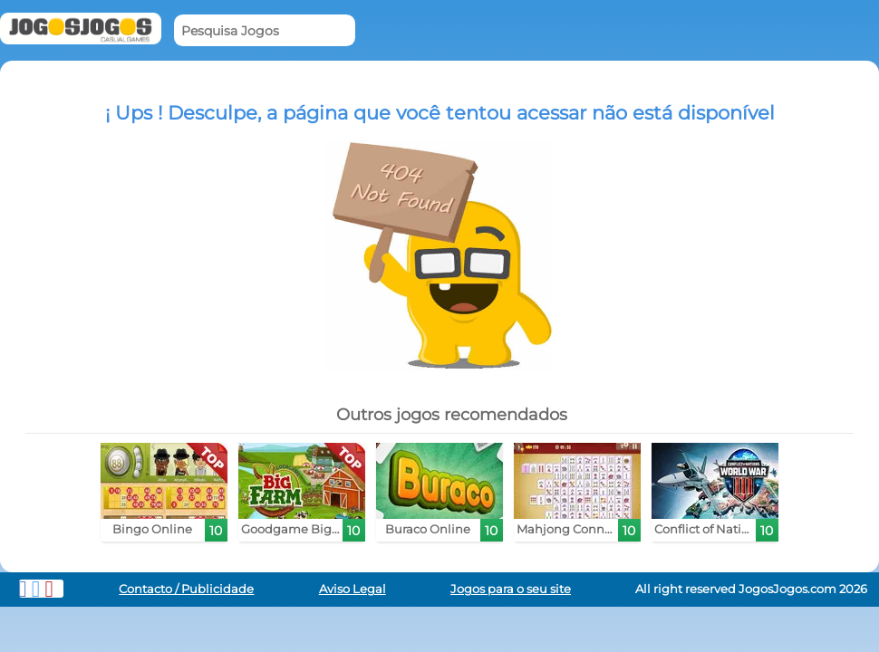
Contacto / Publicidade (186, 589)
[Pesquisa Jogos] (264, 30)
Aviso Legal (352, 589)
